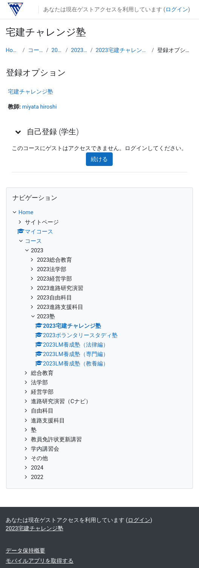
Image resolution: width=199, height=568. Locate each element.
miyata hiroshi (39, 106)
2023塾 (79, 50)
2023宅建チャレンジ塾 (122, 50)
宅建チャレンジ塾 (30, 91)
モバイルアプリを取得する (39, 560)
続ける (99, 159)
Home (13, 50)
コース (35, 50)
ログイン (176, 9)
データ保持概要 (25, 550)
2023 (57, 50)
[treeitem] (99, 344)
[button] (18, 131)
